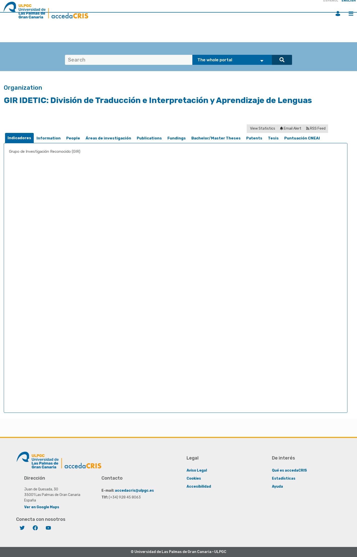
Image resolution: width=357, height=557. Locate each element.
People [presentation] (73, 138)
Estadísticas (283, 478)
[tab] (19, 138)
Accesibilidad (199, 486)
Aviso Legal (197, 470)
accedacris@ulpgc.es (134, 490)
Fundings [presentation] (176, 138)
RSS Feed (316, 128)
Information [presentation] (49, 138)
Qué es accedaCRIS (289, 470)
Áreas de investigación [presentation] (108, 138)
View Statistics (262, 128)
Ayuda (277, 486)
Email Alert (290, 128)
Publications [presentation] (149, 138)
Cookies (194, 478)
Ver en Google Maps (41, 507)
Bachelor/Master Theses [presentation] (216, 138)
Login (338, 14)
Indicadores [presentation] (19, 138)
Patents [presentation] (254, 138)
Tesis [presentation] (273, 138)
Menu (351, 14)
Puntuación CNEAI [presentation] (302, 138)
